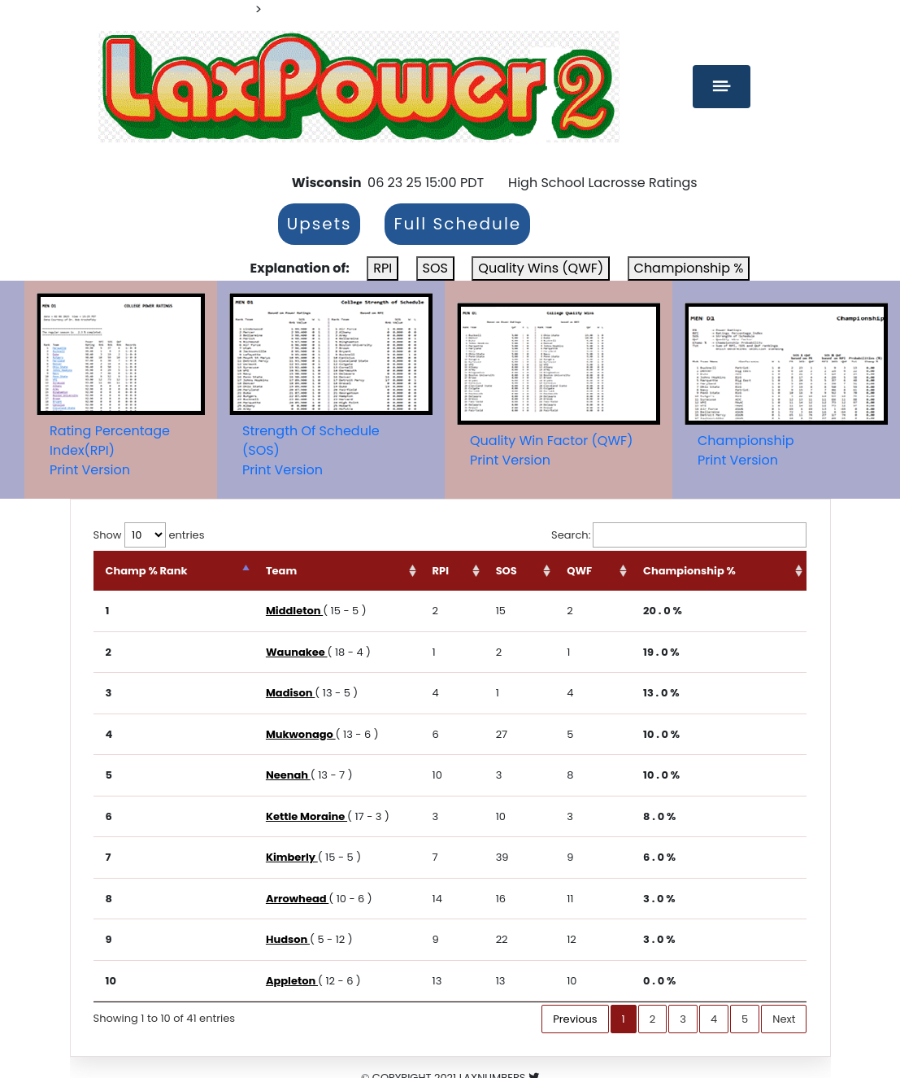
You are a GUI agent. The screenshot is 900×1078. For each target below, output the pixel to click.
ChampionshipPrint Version (745, 450)
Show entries (149, 535)
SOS (435, 268)
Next (783, 1019)
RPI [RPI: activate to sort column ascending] (441, 570)
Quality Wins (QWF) (540, 268)
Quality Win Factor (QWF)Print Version (551, 450)
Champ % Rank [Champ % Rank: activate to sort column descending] (147, 570)
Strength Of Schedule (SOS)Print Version (311, 450)
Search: (679, 535)
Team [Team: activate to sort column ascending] (281, 570)
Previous (575, 1019)
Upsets (319, 224)
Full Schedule (457, 224)
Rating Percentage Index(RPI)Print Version (110, 450)
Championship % (689, 268)
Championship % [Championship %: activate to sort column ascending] (689, 570)
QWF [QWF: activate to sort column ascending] (579, 570)
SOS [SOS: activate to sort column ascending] (506, 570)
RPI (382, 268)
